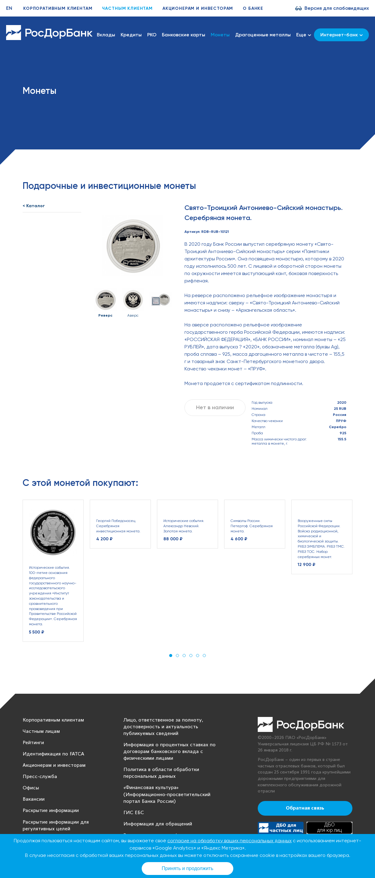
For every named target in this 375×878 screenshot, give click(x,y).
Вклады (106, 35)
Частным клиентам (127, 8)
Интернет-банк (341, 35)
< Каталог (34, 205)
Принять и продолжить (187, 868)
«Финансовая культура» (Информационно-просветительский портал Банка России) (166, 794)
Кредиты (131, 35)
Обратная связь (305, 808)
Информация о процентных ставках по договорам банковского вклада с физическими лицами (169, 751)
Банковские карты (183, 35)
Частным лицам (41, 731)
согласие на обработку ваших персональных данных (229, 840)
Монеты (220, 35)
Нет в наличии (215, 407)
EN (9, 8)
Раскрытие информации (51, 810)
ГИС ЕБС (133, 812)
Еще (303, 35)
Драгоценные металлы (263, 35)
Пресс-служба (40, 776)
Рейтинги (33, 742)
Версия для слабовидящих (336, 8)
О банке (253, 8)
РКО (151, 35)
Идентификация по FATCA (53, 754)
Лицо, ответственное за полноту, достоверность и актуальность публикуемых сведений (163, 727)
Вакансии (34, 799)
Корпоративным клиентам (57, 8)
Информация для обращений (157, 824)
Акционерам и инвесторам (197, 8)
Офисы (31, 788)
